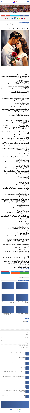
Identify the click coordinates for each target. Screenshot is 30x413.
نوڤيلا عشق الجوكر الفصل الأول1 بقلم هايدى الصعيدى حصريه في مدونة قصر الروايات (14, 385)
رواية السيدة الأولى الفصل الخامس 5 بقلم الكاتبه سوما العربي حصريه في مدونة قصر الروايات (13, 376)
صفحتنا (24, 15)
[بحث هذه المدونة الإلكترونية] (16, 350)
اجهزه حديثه (26, 334)
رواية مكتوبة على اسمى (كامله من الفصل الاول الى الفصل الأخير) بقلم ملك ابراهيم (14, 371)
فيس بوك (15, 15)
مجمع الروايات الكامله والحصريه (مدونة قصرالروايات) (18, 352)
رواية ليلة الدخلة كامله (22, 357)
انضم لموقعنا (15, 8)
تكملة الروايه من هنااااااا (25, 268)
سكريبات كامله (26, 337)
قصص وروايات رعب (25, 342)
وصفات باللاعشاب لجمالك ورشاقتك (23, 345)
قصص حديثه (26, 22)
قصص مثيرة (21, 22)
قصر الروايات (11, 409)
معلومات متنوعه (26, 343)
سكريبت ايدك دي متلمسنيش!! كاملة (23, 313)
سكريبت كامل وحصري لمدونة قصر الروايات (22, 289)
